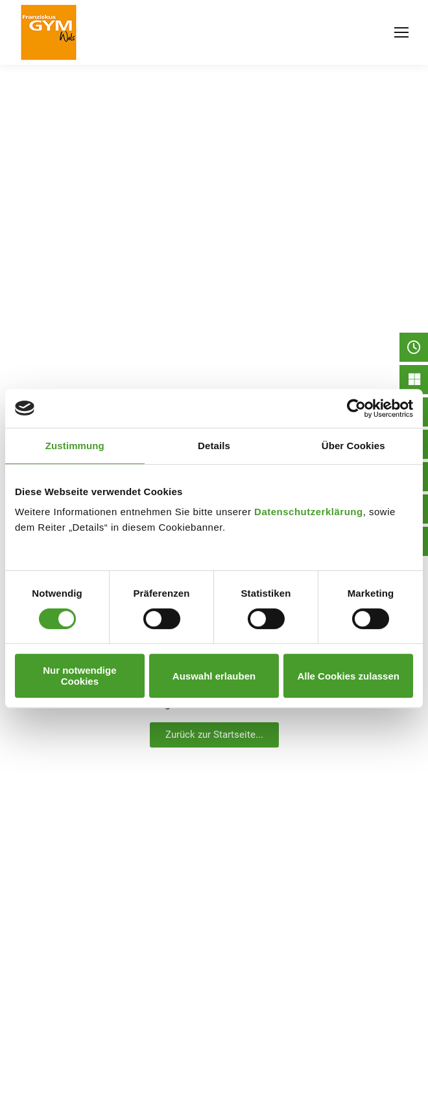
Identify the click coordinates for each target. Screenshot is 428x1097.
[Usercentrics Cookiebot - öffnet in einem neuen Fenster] (356, 408)
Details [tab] (214, 445)
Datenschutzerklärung (308, 511)
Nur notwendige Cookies (79, 676)
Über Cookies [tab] (353, 445)
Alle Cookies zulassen (348, 675)
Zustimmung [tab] (74, 445)
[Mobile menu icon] (401, 32)
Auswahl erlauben (214, 675)
